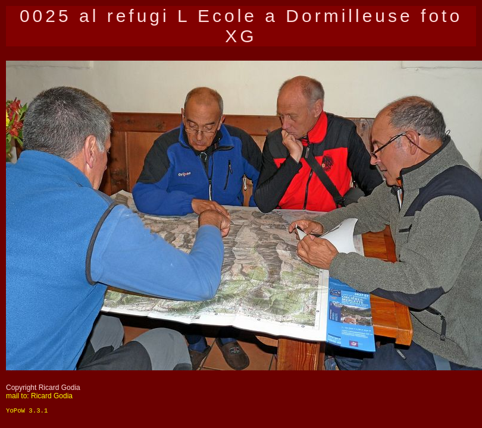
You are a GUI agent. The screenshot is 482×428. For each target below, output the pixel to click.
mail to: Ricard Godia (39, 396)
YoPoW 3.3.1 (27, 410)
